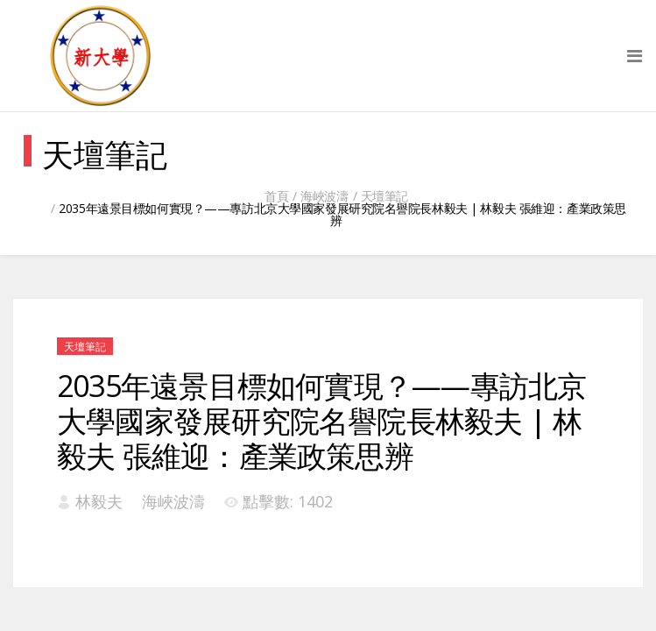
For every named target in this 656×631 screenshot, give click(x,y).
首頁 (276, 196)
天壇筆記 (384, 196)
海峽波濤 (324, 196)
